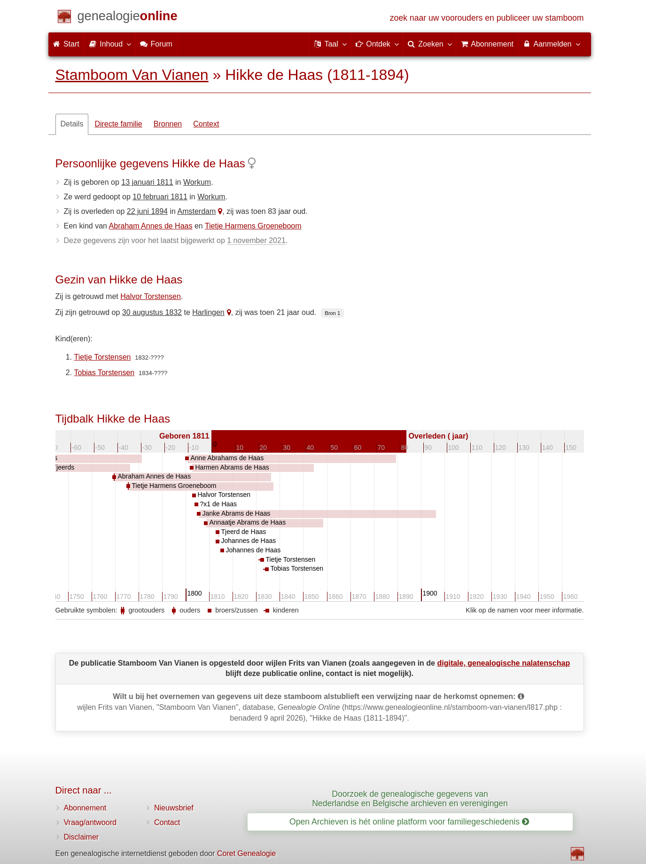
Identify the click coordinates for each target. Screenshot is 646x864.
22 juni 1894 (147, 211)
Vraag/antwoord (90, 822)
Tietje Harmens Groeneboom (253, 226)
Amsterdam (196, 211)
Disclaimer (81, 837)
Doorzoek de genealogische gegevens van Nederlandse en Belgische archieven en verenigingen (410, 798)
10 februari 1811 (159, 197)
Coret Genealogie (246, 853)
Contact (167, 822)
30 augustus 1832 (152, 312)
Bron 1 (332, 313)
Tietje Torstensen (102, 357)
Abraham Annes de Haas (151, 226)
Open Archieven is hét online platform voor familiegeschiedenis (409, 821)
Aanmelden (551, 43)
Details (72, 124)
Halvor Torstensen (150, 296)
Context (206, 124)
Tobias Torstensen (104, 373)
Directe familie (118, 124)
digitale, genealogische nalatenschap (503, 663)
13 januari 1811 (147, 182)
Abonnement (85, 808)
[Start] (128, 18)
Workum (197, 182)
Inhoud (109, 43)
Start (66, 44)
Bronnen (168, 124)
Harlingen (208, 312)
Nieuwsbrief (174, 808)
